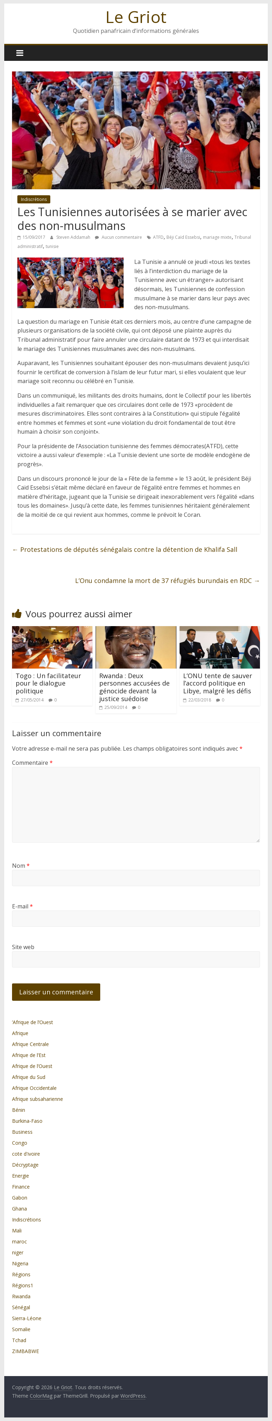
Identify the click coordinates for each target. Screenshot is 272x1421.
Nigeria (20, 1263)
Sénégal (21, 1307)
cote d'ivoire (26, 1153)
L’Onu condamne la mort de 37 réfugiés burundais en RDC (167, 580)
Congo (19, 1142)
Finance (21, 1186)
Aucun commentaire (118, 237)
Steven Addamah (73, 237)
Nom (21, 866)
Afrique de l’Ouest (32, 1066)
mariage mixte (217, 237)
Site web (23, 947)
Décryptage (25, 1164)
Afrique (20, 1033)
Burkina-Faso (27, 1120)
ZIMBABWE (25, 1351)
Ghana (19, 1208)
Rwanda (21, 1296)
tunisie (52, 246)
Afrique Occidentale (34, 1088)
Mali (17, 1230)
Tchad (19, 1340)
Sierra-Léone (26, 1318)
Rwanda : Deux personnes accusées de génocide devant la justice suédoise (134, 687)
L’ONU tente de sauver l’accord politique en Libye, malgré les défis (217, 683)
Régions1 (22, 1285)
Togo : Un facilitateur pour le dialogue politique (48, 683)
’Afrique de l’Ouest (32, 1022)
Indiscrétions (34, 199)
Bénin (18, 1110)
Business (22, 1131)
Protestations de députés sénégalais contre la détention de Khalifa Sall (124, 549)
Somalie (21, 1329)
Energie (20, 1175)
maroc (19, 1241)
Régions (21, 1274)
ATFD (158, 237)
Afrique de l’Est (29, 1055)
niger (17, 1252)
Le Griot (136, 17)
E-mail (22, 906)
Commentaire (32, 763)
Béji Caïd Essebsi (183, 237)
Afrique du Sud (28, 1077)
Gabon (19, 1197)
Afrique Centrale (30, 1044)
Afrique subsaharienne (37, 1099)
